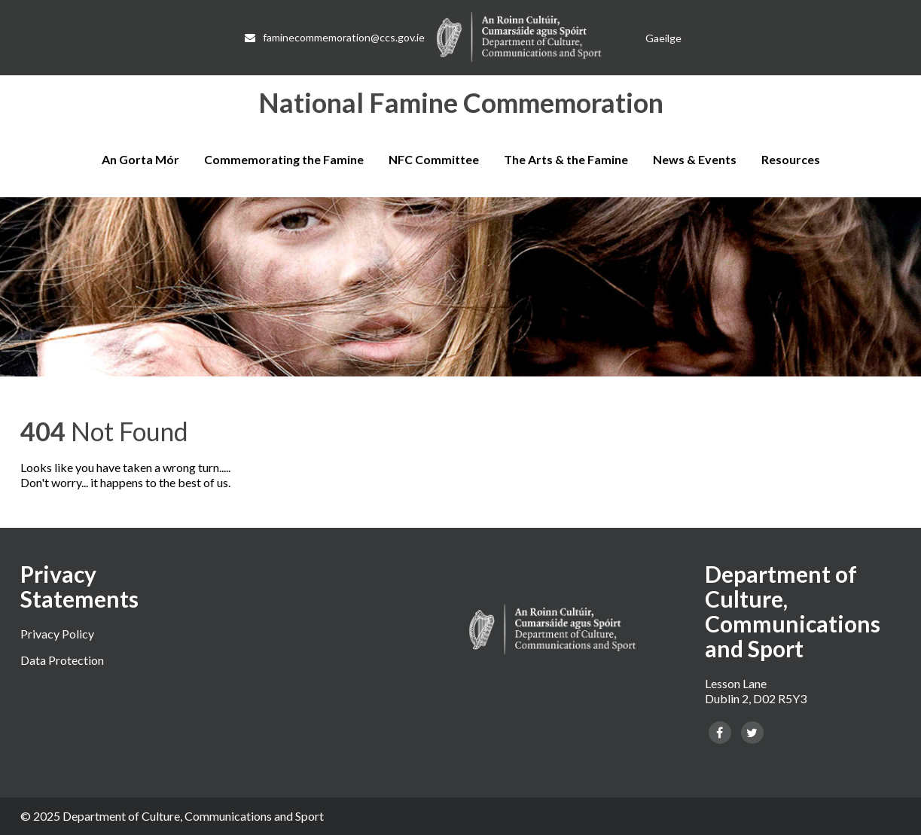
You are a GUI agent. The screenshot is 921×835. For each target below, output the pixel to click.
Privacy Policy (57, 633)
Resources (790, 159)
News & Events (694, 159)
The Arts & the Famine (566, 159)
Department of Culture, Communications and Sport (193, 816)
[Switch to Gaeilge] (663, 38)
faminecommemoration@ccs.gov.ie (335, 37)
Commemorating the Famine (284, 159)
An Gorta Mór (140, 159)
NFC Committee (434, 159)
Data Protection (62, 660)
